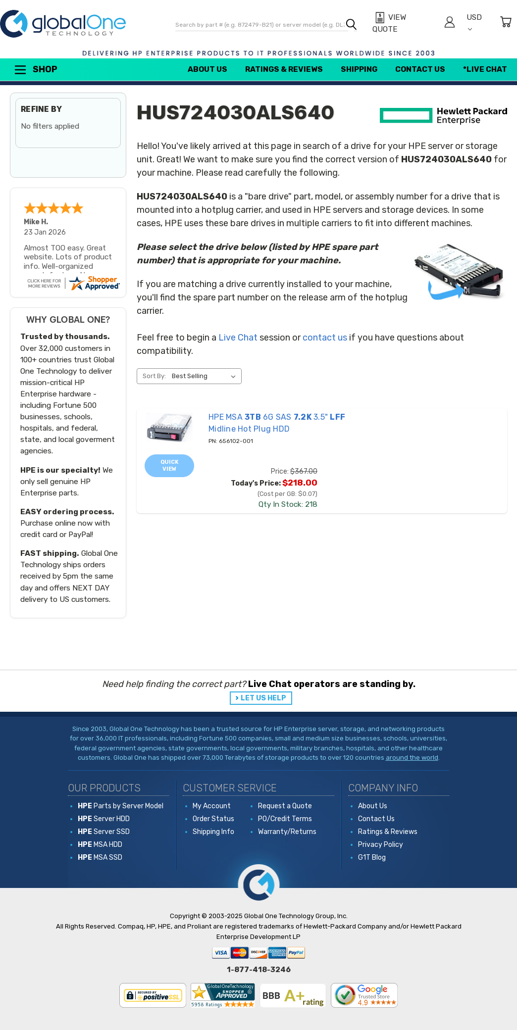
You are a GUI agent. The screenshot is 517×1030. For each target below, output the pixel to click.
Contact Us (420, 69)
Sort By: (154, 376)
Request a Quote (285, 806)
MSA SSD (100, 857)
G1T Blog (372, 857)
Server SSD (104, 832)
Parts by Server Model (120, 806)
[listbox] (205, 376)
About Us (207, 69)
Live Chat (238, 337)
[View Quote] (402, 23)
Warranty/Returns (287, 832)
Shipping (359, 69)
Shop (35, 69)
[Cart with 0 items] (505, 23)
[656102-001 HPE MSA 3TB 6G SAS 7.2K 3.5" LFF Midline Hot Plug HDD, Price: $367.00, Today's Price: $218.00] (169, 427)
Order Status (213, 819)
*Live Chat (485, 69)
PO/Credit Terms (285, 819)
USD (474, 22)
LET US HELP (263, 698)
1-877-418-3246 (259, 969)
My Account (212, 806)
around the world (412, 757)
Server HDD (104, 819)
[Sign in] (449, 23)
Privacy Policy (380, 844)
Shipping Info (213, 832)
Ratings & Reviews (284, 69)
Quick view (169, 465)
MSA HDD (100, 844)
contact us (325, 337)
